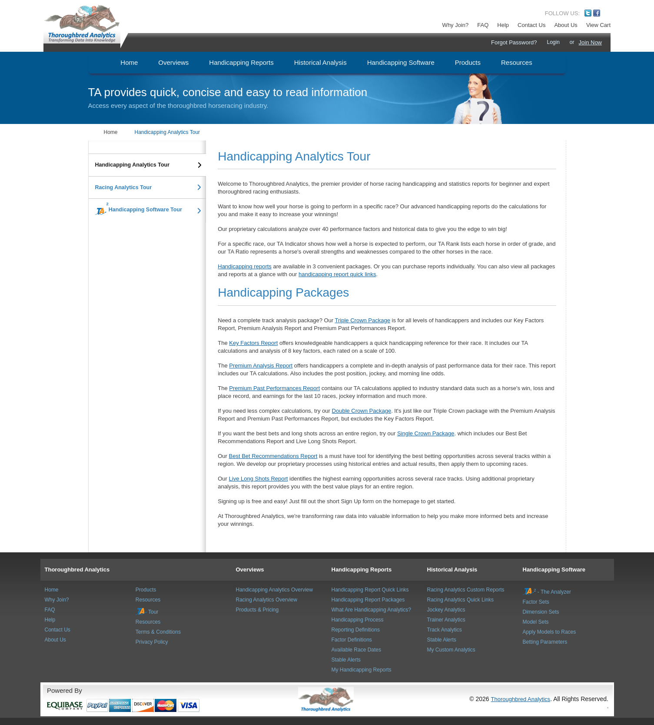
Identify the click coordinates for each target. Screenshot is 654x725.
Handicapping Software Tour (135, 209)
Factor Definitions (352, 640)
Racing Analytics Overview (266, 600)
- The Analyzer (547, 592)
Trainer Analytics (446, 620)
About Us (565, 25)
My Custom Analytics (451, 650)
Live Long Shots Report (258, 478)
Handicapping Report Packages (368, 600)
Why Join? (455, 25)
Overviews (250, 569)
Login (553, 42)
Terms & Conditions (158, 632)
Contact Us (531, 25)
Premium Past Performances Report (274, 388)
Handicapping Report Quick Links (370, 590)
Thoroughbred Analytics (77, 569)
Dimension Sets (541, 612)
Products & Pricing (257, 610)
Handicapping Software (554, 569)
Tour (147, 612)
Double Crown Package (362, 411)
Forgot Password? (514, 42)
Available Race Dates (357, 650)
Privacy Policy (152, 642)
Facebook (596, 13)
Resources (148, 600)
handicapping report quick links (337, 274)
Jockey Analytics (446, 610)
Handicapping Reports (362, 569)
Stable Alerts (346, 660)
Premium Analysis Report (260, 365)
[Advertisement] (140, 283)
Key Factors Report (253, 343)
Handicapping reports (245, 266)
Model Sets (536, 622)
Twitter (587, 13)
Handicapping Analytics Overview (274, 590)
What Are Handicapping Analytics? (371, 610)
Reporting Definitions (356, 630)
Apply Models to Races (549, 632)
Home (111, 132)
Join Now (590, 42)
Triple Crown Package (362, 320)
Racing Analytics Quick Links (460, 600)
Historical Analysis (452, 569)
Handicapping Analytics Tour (167, 132)
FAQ (482, 25)
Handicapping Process (358, 620)
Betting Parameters (545, 642)
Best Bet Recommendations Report (273, 456)
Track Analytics (444, 630)
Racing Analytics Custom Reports (466, 590)
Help (503, 25)
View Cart (598, 25)
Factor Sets (536, 602)
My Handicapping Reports (362, 670)
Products (146, 590)
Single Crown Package (426, 433)
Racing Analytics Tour (123, 187)
